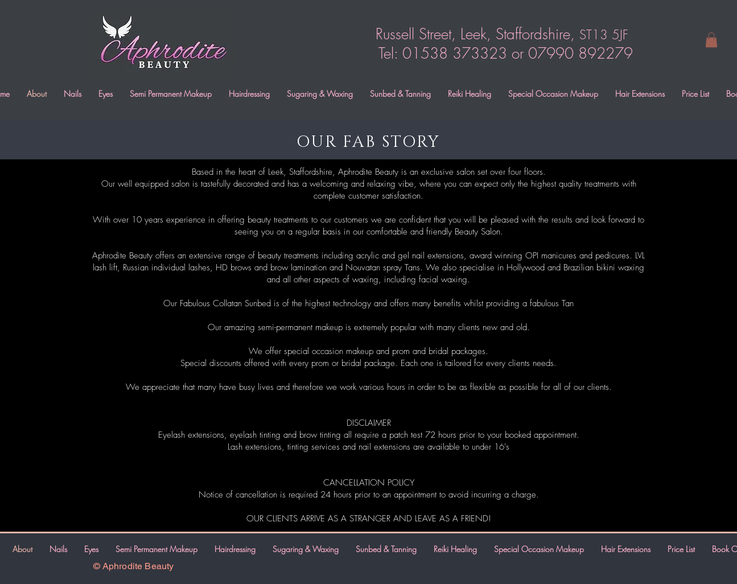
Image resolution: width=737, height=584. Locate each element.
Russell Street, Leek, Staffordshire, (500, 34)
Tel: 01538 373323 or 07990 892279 (505, 53)
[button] (711, 39)
